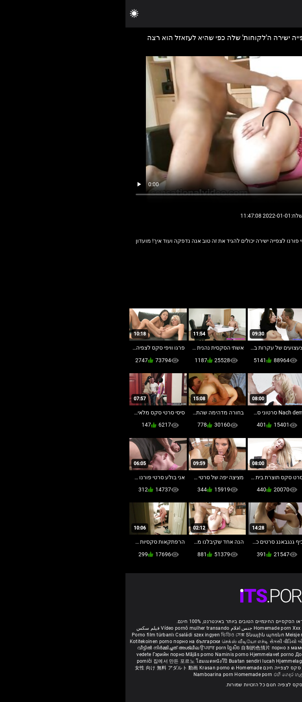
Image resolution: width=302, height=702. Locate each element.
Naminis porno (107, 654)
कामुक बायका (270, 648)
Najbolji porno (248, 661)
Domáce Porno (256, 654)
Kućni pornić (224, 654)
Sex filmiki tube (214, 661)
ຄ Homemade (121, 668)
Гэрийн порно (44, 654)
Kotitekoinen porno (26, 641)
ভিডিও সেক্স (107, 635)
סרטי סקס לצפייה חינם (162, 668)
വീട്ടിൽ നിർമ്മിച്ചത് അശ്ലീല (43, 648)
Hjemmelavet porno (146, 654)
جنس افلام (116, 628)
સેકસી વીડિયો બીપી (163, 641)
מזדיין (246, 266)
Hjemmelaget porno (173, 661)
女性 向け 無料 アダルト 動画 (41, 668)
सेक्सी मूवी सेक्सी (271, 641)
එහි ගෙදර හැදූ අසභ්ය (171, 674)
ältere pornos (276, 628)
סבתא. (206, 266)
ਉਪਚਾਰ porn (88, 648)
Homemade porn (147, 628)
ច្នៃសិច (109, 648)
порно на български (71, 641)
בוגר (263, 266)
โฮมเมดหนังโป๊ (86, 661)
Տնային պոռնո (140, 635)
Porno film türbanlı (27, 635)
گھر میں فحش (233, 648)
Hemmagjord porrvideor (251, 635)
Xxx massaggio (184, 628)
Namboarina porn (88, 674)
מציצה (226, 266)
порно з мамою (164, 648)
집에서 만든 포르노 (49, 661)
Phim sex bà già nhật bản (231, 628)
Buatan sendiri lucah (127, 661)
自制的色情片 (131, 648)
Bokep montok (205, 668)
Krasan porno (90, 668)
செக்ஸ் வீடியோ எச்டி (119, 641)
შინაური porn (209, 635)
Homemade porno (213, 674)
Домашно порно (190, 654)
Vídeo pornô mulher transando (69, 628)
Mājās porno (75, 654)
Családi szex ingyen (72, 635)
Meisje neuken (176, 635)
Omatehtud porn (241, 668)
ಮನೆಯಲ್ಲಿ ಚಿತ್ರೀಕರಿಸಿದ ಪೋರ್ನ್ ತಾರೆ (220, 641)
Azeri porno (278, 661)
